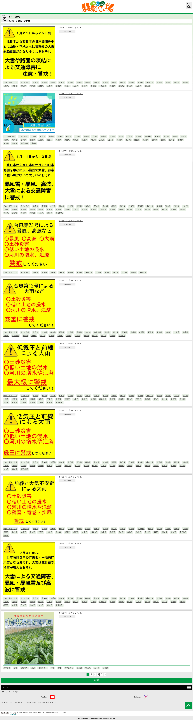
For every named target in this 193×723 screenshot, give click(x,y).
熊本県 (180, 140)
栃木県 (105, 82)
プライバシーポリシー (32, 702)
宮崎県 (14, 143)
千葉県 (131, 82)
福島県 (87, 82)
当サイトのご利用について (50, 702)
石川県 (176, 82)
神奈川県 (149, 82)
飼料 (52, 668)
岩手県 (53, 82)
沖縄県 (34, 143)
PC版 (96, 680)
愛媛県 (136, 140)
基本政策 (6, 668)
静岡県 (32, 86)
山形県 (79, 82)
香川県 (128, 140)
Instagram (141, 697)
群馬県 (114, 82)
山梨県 (6, 86)
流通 (33, 668)
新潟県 (159, 82)
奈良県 (93, 86)
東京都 (140, 82)
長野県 (14, 86)
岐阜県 (23, 86)
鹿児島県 (24, 143)
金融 (59, 668)
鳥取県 (112, 86)
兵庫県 (84, 86)
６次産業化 (42, 668)
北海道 (35, 82)
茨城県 (96, 82)
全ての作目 (25, 82)
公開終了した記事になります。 (71, 28)
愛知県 (41, 86)
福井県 (185, 82)
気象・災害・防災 (10, 82)
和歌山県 (102, 86)
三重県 (49, 86)
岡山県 (129, 86)
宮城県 (61, 82)
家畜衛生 (24, 668)
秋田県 (70, 82)
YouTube (48, 697)
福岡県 (154, 140)
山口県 (147, 86)
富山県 (168, 82)
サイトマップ (19, 702)
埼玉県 (122, 82)
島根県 (121, 86)
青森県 (44, 82)
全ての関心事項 (9, 136)
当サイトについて (7, 702)
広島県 (138, 86)
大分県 (6, 143)
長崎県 (171, 140)
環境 (15, 668)
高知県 (145, 140)
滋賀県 (58, 86)
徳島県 (119, 140)
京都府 (67, 86)
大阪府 (75, 86)
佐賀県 (163, 140)
